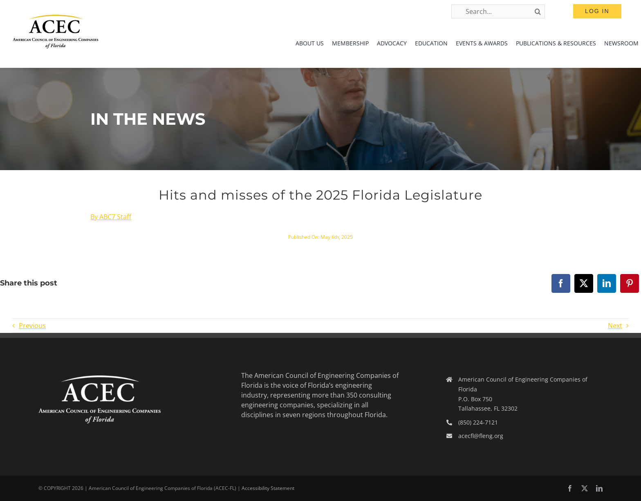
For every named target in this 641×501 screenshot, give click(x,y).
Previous (32, 325)
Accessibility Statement (268, 488)
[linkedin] (599, 488)
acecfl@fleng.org (480, 436)
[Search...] (498, 11)
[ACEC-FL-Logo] (56, 17)
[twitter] (584, 488)
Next (615, 325)
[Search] (538, 11)
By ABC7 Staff (110, 216)
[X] (583, 283)
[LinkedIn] (606, 283)
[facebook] (570, 488)
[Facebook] (560, 283)
